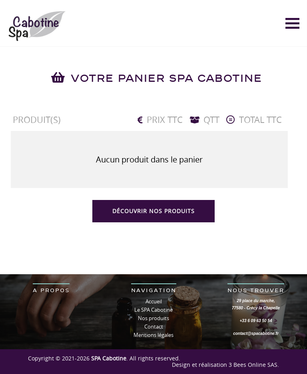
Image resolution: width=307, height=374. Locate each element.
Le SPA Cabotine (153, 309)
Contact (153, 326)
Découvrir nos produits (153, 211)
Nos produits (153, 318)
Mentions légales (153, 334)
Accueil (154, 301)
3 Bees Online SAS (253, 364)
